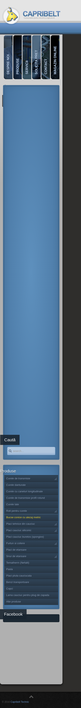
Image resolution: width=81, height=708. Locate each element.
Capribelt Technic (19, 702)
